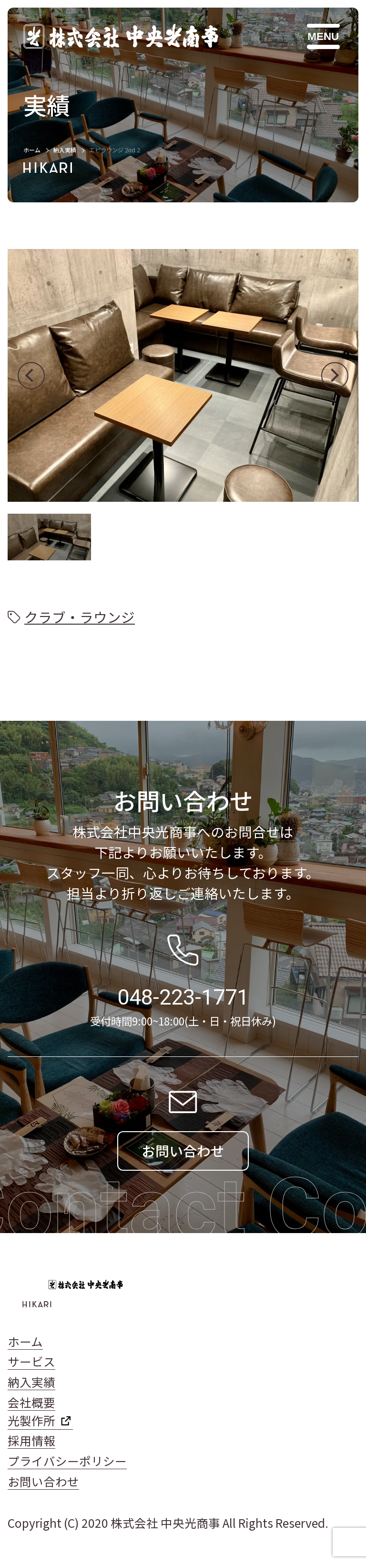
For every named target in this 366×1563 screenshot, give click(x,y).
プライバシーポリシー (67, 1461)
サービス (31, 1361)
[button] (31, 375)
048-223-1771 (183, 997)
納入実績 (64, 150)
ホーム (32, 150)
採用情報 (31, 1440)
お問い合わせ (43, 1481)
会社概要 (31, 1402)
